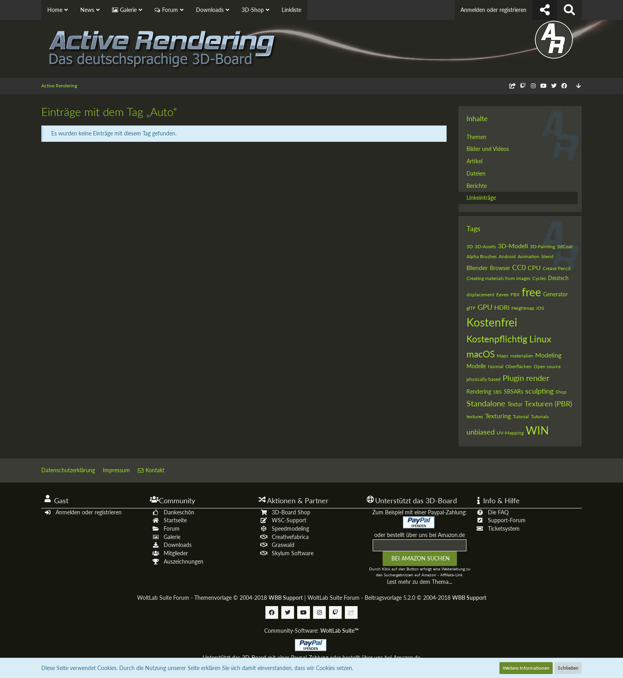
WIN (537, 430)
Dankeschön (179, 512)
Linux (540, 338)
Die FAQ (498, 512)
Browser (500, 268)
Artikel (474, 161)
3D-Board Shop (291, 512)
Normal (495, 366)
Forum (172, 528)
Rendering (478, 391)
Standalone (485, 403)
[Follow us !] (544, 10)
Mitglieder (176, 553)
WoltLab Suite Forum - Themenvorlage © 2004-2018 (220, 597)
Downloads (178, 544)
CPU (534, 267)
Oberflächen (518, 366)
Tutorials (540, 416)
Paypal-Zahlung (309, 657)
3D (469, 246)
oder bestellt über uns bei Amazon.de (419, 534)
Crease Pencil (557, 268)
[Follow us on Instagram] (533, 85)
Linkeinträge (481, 197)
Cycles (539, 278)
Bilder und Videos (487, 148)
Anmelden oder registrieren (493, 9)
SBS (497, 392)
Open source (547, 366)
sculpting (539, 390)
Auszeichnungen (183, 561)
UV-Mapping (510, 433)
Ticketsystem (504, 528)
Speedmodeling (290, 528)
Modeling (548, 355)
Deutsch (558, 277)
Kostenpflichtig (496, 338)
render (537, 377)
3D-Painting (542, 246)
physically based (483, 379)
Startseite (175, 520)
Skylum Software (292, 553)
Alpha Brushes (481, 256)
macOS (480, 353)
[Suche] (569, 10)
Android (507, 256)
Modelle (476, 366)
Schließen (568, 668)
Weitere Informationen (526, 668)
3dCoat (565, 246)
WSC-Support (289, 520)
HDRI (501, 307)
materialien (521, 356)
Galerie (172, 536)
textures (474, 416)
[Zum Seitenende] (578, 86)
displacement (480, 294)
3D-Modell (513, 245)
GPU (485, 307)
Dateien (476, 173)
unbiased (480, 431)
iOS (540, 308)
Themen (476, 136)
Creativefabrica (290, 536)
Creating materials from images (498, 278)
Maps (502, 356)
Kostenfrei (491, 322)
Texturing (498, 415)
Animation (529, 256)
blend (547, 256)
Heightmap (522, 308)
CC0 (519, 267)
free (531, 292)
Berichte (476, 185)
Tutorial (521, 416)
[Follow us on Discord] (512, 85)
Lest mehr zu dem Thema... (419, 581)
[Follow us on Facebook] (564, 85)
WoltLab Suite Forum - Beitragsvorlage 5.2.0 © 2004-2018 (397, 597)
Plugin (513, 377)
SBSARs (513, 391)
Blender (477, 267)
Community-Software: (311, 630)
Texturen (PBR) (548, 403)
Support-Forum (507, 520)
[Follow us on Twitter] (554, 85)
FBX (515, 294)
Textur (514, 404)
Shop (561, 392)
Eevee (502, 294)
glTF (471, 308)
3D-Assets (485, 246)
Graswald (283, 544)
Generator (555, 294)
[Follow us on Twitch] (523, 85)
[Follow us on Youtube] (543, 85)
